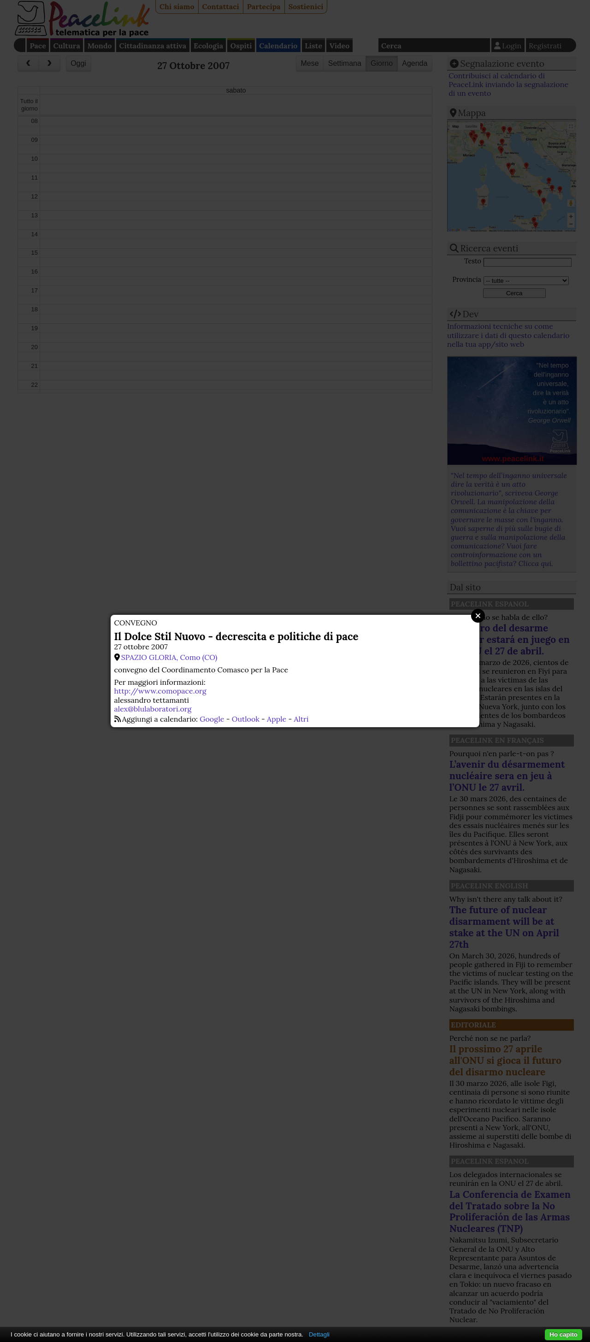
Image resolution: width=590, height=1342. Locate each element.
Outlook (246, 719)
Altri (301, 719)
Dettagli (319, 1334)
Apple (276, 719)
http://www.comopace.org (160, 690)
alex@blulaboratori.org (153, 708)
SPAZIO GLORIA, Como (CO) (169, 657)
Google (212, 719)
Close (478, 616)
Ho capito (563, 1334)
